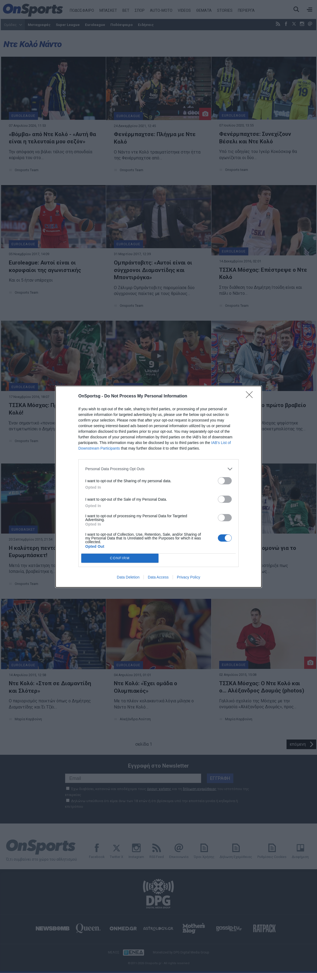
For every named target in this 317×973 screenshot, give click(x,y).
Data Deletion (128, 577)
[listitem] (158, 469)
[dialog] (158, 486)
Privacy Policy (188, 577)
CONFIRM (120, 558)
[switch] (225, 480)
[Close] (251, 396)
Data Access (158, 577)
